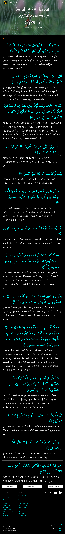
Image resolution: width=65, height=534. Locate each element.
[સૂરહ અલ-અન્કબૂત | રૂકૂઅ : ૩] (32, 486)
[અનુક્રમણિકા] (9, 486)
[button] (2, 2)
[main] (32, 17)
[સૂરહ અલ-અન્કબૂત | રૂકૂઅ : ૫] (55, 486)
